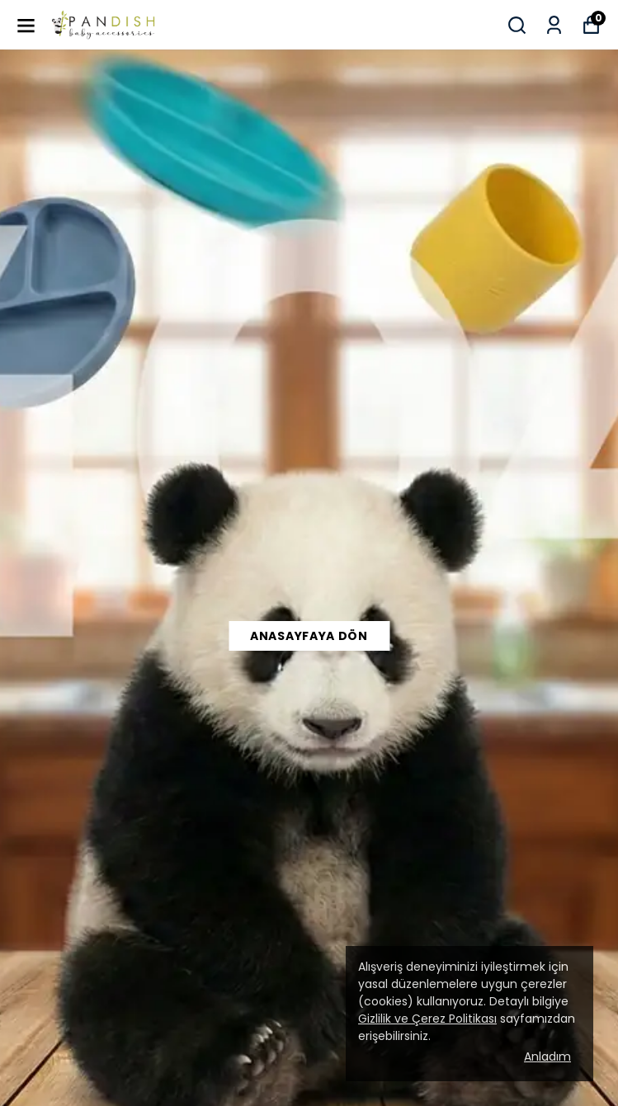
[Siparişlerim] (554, 25)
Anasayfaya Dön (309, 636)
